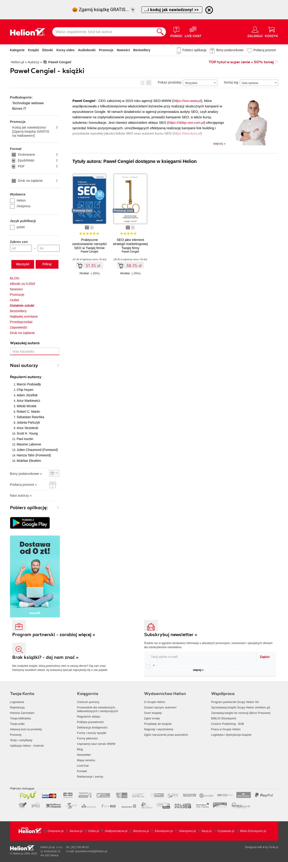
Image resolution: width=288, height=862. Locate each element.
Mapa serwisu (86, 760)
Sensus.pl (76, 831)
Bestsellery (141, 50)
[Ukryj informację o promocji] (209, 10)
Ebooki (47, 50)
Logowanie (17, 702)
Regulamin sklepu (88, 716)
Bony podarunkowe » (26, 473)
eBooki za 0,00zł (22, 284)
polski (17, 227)
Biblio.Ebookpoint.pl (253, 831)
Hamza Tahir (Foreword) (34, 455)
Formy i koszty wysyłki (91, 733)
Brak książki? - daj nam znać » (45, 657)
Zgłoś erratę (152, 718)
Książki (33, 50)
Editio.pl (93, 831)
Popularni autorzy (25, 377)
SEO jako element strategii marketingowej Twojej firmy (130, 244)
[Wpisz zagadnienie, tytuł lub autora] (103, 31)
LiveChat (83, 765)
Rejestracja (17, 707)
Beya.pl (207, 831)
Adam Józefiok (27, 395)
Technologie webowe (28, 103)
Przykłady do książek (158, 723)
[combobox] (200, 83)
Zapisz (265, 657)
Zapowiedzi (18, 327)
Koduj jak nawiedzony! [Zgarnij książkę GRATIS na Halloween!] (35, 131)
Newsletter (84, 754)
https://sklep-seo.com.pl (186, 122)
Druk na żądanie (38, 181)
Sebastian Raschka (30, 417)
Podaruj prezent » (23, 484)
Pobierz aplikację (194, 50)
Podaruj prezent (264, 50)
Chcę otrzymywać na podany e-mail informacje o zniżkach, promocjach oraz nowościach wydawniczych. (193, 668)
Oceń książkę (153, 713)
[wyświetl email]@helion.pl (91, 851)
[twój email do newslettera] (200, 656)
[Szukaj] (160, 31)
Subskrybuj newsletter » (170, 634)
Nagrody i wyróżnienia (158, 729)
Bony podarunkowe (229, 50)
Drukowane (38, 154)
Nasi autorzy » (21, 495)
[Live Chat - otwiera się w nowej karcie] (193, 31)
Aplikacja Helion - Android (27, 745)
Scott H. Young (27, 433)
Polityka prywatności (90, 722)
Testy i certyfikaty (21, 740)
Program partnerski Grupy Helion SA (235, 702)
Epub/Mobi (38, 160)
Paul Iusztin (25, 439)
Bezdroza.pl (141, 831)
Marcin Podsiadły (29, 384)
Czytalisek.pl (226, 831)
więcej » (198, 670)
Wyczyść (23, 264)
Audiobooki (86, 50)
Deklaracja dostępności (92, 727)
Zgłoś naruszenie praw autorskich (166, 734)
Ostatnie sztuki (22, 305)
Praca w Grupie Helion (226, 729)
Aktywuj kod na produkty (26, 729)
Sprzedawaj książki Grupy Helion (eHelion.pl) (240, 707)
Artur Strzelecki (27, 428)
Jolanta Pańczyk (28, 422)
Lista (142, 82)
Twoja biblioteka (20, 718)
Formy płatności (87, 738)
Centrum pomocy (88, 702)
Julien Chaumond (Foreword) (37, 450)
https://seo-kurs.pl (187, 133)
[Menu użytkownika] (255, 31)
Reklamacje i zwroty (90, 776)
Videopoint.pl (187, 831)
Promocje (106, 50)
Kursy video (65, 50)
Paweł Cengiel (89, 251)
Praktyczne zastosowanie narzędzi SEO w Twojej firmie (89, 244)
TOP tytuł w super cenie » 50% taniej (241, 62)
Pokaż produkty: (170, 82)
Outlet (14, 300)
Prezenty (16, 734)
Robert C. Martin (28, 411)
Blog (80, 749)
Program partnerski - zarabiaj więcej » (53, 634)
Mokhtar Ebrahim (29, 461)
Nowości (123, 50)
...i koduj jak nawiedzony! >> (172, 9)
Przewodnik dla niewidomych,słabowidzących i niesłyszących (97, 709)
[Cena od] (21, 248)
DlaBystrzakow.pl (116, 831)
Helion (18, 200)
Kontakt (82, 771)
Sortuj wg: (231, 82)
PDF (38, 166)
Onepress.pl (56, 831)
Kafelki (148, 82)
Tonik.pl (273, 847)
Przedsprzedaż (21, 322)
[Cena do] (49, 248)
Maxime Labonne (29, 444)
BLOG (15, 278)
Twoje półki (17, 723)
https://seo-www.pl (187, 101)
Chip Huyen (25, 390)
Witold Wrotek (27, 406)
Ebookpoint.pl (164, 831)
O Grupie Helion (154, 702)
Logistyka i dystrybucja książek (231, 734)
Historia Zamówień (22, 713)
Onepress (20, 206)
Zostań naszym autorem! (160, 707)
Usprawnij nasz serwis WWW (96, 744)
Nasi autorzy (24, 365)
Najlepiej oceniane (24, 316)
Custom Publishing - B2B (227, 723)
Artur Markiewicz (28, 400)
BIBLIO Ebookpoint (223, 718)
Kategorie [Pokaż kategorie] (17, 50)
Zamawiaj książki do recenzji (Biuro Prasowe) (241, 713)
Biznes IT (19, 108)
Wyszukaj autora (25, 343)
